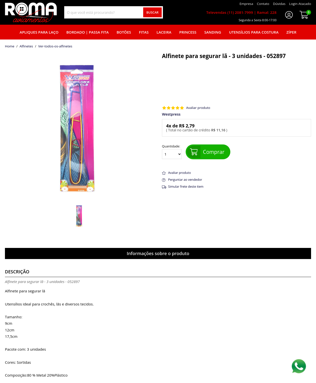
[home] (31, 12)
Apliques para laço (39, 32)
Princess (188, 32)
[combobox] (113, 12)
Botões (124, 32)
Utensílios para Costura (253, 32)
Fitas (144, 32)
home (9, 46)
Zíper (291, 32)
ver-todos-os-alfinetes (55, 46)
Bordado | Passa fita (87, 32)
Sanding (212, 32)
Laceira (164, 32)
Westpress (171, 114)
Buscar (152, 12)
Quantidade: (172, 151)
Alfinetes (26, 46)
